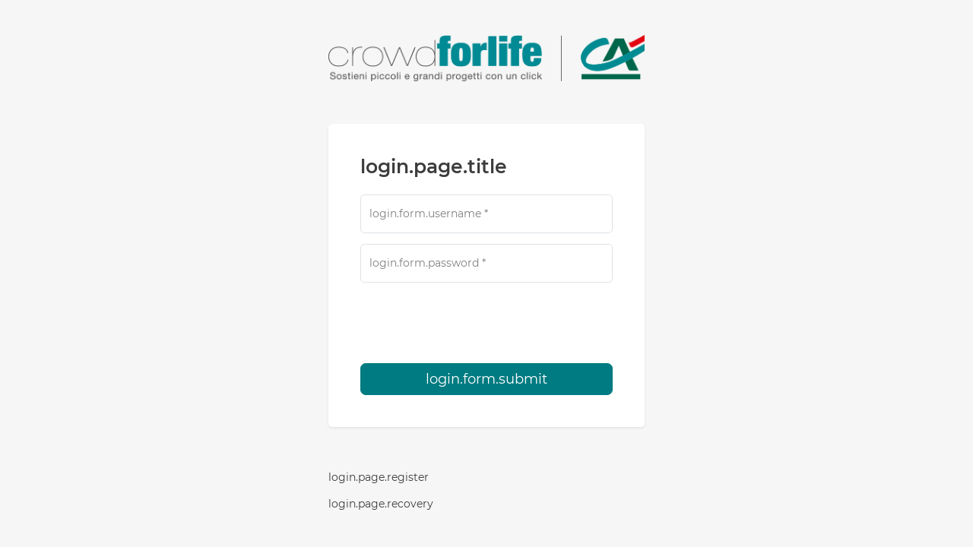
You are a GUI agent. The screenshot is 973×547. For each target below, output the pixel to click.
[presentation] (486, 323)
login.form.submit (486, 379)
